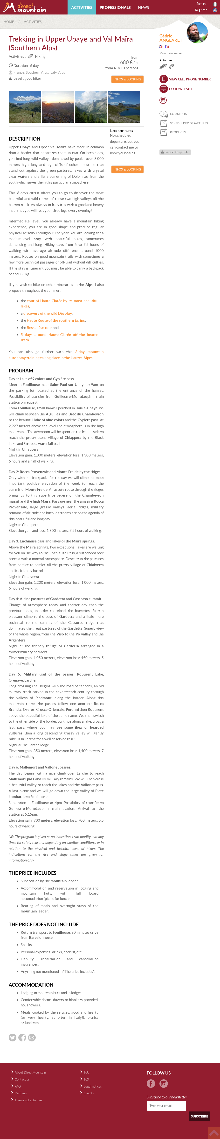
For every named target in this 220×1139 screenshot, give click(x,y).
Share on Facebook (22, 1037)
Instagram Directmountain (163, 1083)
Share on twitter (12, 1037)
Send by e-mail (32, 1037)
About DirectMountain (30, 1072)
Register (201, 10)
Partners (21, 1093)
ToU (86, 1072)
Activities (81, 7)
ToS (86, 1079)
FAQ (18, 1086)
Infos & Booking (127, 79)
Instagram (163, 100)
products (172, 132)
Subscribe (199, 1116)
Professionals (115, 7)
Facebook (151, 1083)
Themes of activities (28, 1100)
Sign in (201, 4)
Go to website (180, 89)
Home (9, 22)
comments (173, 113)
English (215, 10)
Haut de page (214, 1133)
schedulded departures (183, 123)
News (143, 7)
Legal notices (93, 1086)
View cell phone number (190, 79)
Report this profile (176, 152)
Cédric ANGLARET (170, 38)
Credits (89, 1093)
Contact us (22, 1079)
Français (215, 4)
